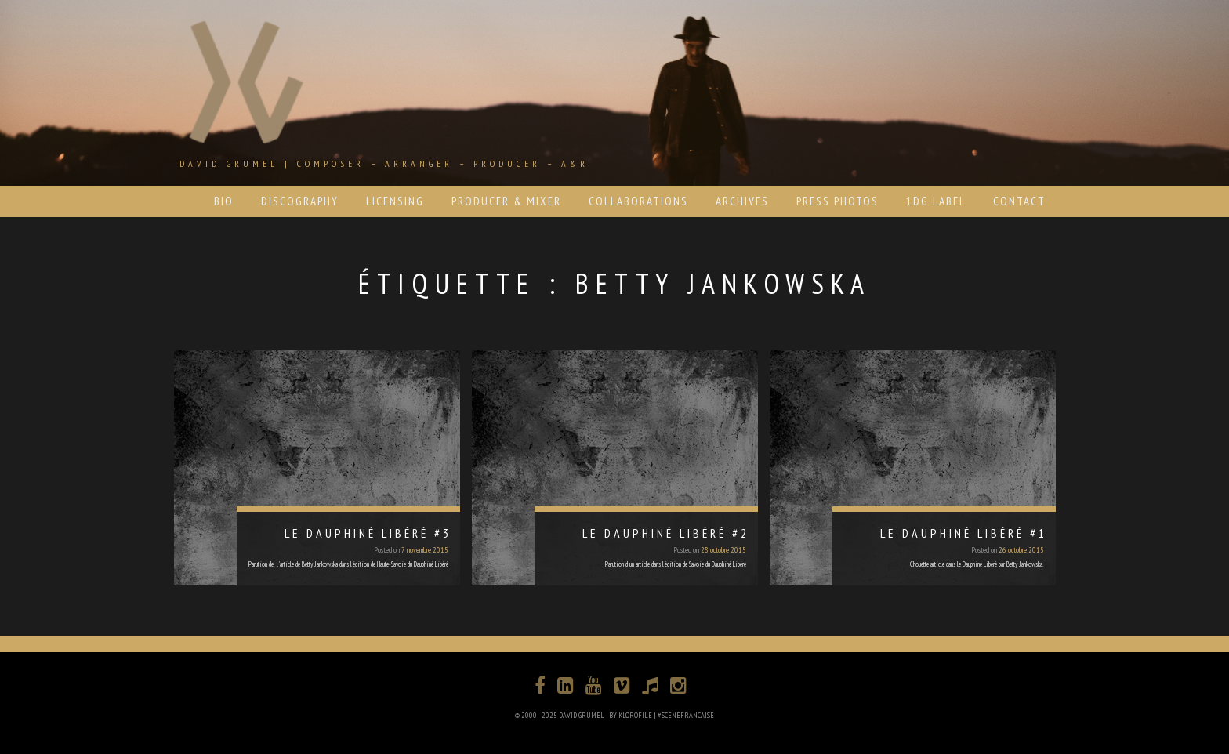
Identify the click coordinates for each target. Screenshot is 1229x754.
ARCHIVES (742, 201)
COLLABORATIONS (638, 201)
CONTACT (1019, 201)
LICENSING (395, 201)
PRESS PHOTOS (837, 201)
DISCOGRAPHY (300, 201)
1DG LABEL (936, 201)
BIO (224, 201)
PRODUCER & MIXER (506, 201)
